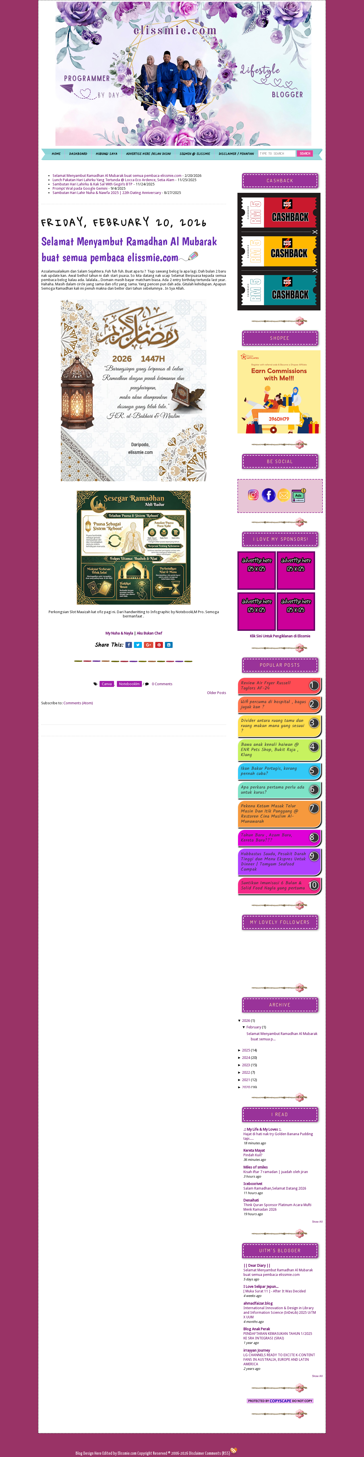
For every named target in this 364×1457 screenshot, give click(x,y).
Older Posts (216, 693)
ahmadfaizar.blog (258, 1303)
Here (98, 1453)
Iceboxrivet (252, 1184)
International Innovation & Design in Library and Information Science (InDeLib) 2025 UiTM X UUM (279, 1312)
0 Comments (162, 684)
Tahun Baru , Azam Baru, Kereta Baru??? (266, 838)
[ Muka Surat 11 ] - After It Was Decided (274, 1291)
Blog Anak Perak (256, 1329)
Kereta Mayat (254, 1150)
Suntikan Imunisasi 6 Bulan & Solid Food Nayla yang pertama (273, 886)
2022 (246, 1072)
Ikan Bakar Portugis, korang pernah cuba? (269, 771)
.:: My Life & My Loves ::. (262, 1129)
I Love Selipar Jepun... (260, 1286)
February (254, 1027)
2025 (246, 1050)
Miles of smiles (255, 1167)
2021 (246, 1080)
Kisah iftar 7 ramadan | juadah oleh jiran (275, 1172)
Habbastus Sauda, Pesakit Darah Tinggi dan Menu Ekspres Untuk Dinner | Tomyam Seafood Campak (273, 862)
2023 (246, 1065)
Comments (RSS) (217, 1453)
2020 (246, 1087)
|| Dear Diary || (256, 1265)
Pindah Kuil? (252, 1155)
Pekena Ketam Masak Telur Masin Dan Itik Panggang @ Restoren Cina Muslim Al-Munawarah (269, 814)
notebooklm (129, 684)
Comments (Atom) (78, 703)
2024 (246, 1057)
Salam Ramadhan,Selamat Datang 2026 (274, 1188)
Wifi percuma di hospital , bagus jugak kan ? (273, 704)
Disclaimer (196, 1453)
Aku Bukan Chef (149, 633)
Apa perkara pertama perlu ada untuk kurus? (272, 790)
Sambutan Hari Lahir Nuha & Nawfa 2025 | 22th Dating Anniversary (107, 193)
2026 (246, 1020)
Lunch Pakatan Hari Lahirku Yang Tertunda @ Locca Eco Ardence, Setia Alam (113, 180)
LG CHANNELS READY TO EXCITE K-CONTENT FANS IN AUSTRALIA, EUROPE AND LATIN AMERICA (279, 1359)
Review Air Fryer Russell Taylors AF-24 (266, 686)
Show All (317, 1221)
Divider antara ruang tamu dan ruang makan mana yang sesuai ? (272, 726)
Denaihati (251, 1200)
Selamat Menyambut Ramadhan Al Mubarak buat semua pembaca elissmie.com (117, 175)
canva (107, 684)
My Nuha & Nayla (119, 633)
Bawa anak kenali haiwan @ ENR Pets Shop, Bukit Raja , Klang (270, 750)
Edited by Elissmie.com (119, 1453)
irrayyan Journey (256, 1350)
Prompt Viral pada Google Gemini (80, 188)
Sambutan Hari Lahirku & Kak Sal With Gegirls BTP (93, 184)
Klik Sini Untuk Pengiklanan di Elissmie (280, 636)
